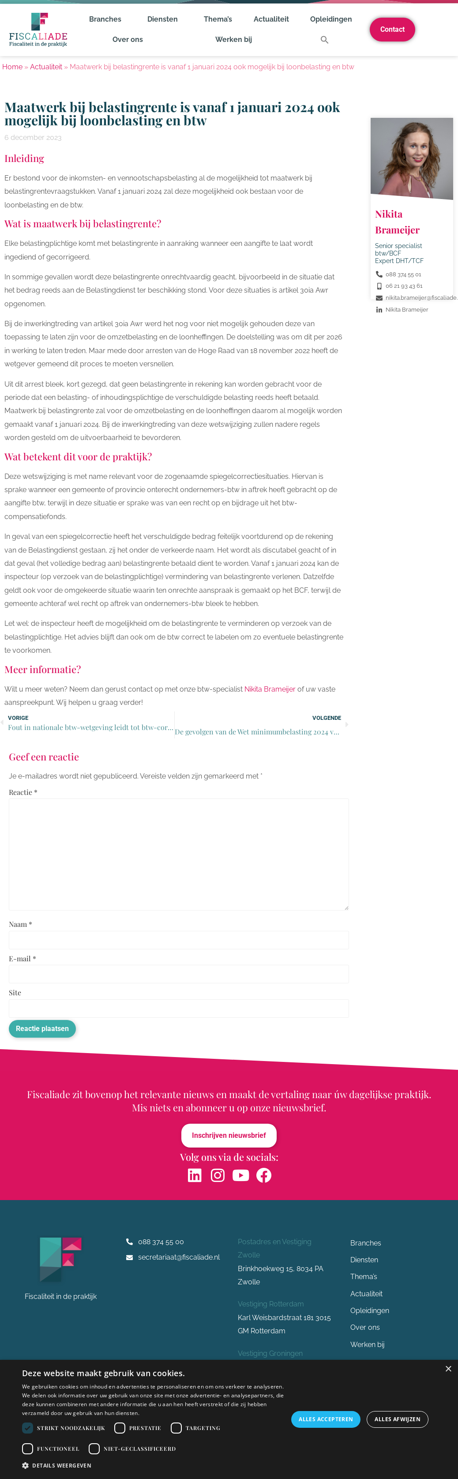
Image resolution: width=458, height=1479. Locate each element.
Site (15, 993)
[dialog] (229, 1419)
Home (12, 67)
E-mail (22, 959)
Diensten (164, 19)
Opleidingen (331, 19)
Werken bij (233, 39)
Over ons (130, 39)
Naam (20, 925)
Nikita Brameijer (270, 689)
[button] (324, 40)
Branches (107, 19)
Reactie (23, 792)
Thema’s (218, 19)
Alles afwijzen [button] (397, 1419)
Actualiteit (271, 19)
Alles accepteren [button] (326, 1419)
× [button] (448, 1369)
